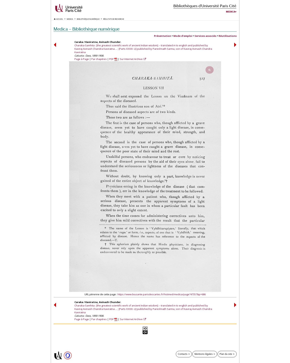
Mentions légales (203, 353)
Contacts (182, 353)
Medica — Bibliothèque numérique (86, 28)
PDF (113, 59)
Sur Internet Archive (131, 59)
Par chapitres (99, 59)
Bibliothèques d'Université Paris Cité (204, 6)
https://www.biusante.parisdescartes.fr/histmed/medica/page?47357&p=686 (162, 294)
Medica (230, 11)
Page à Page (81, 59)
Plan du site (226, 353)
